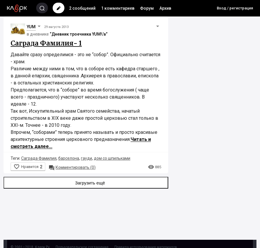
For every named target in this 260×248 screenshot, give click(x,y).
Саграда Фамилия (38, 158)
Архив (165, 8)
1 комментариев (117, 8)
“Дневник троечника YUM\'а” (79, 34)
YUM (31, 26)
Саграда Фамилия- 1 (46, 43)
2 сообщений (82, 8)
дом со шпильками (112, 158)
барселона (68, 158)
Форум (147, 8)
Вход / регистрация (235, 8)
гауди (86, 158)
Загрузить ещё (86, 183)
